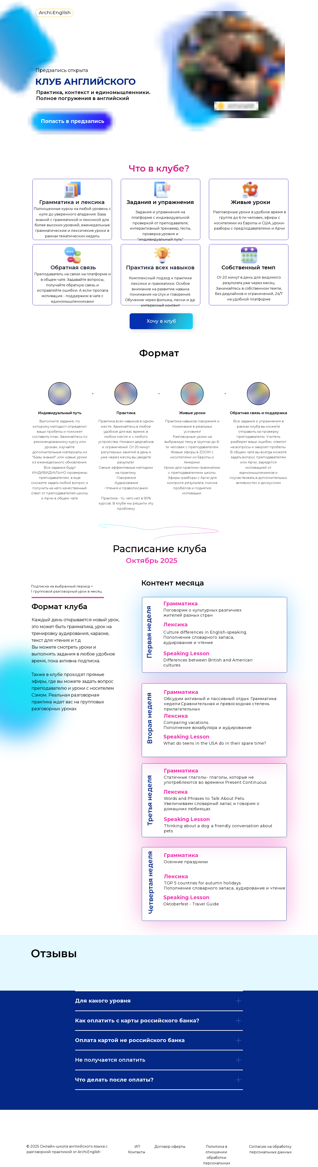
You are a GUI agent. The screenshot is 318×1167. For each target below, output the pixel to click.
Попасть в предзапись (72, 121)
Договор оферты (170, 1146)
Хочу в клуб (161, 321)
